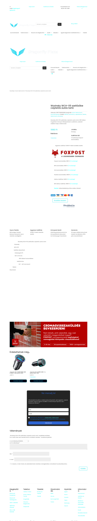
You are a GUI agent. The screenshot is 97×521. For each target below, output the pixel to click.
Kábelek (55, 32)
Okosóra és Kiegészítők (37, 32)
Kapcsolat (32, 6)
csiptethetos (78, 114)
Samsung (66, 503)
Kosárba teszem (60, 200)
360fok (66, 114)
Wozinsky (60, 116)
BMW (52, 493)
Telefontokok (24, 32)
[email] (48, 413)
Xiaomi (66, 506)
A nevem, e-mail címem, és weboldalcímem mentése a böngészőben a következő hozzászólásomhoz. (39, 464)
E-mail (12, 459)
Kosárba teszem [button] (18, 381)
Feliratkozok (48, 423)
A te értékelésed (14, 441)
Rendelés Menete (82, 513)
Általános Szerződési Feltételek (81, 502)
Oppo (65, 500)
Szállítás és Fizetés (48, 6)
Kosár (79, 510)
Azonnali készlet (14, 32)
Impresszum (81, 493)
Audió (48, 32)
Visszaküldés (81, 515)
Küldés (83, 469)
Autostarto (72, 114)
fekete (84, 114)
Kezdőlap (12, 91)
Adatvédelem (81, 507)
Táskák (85, 32)
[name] (48, 409)
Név (11, 454)
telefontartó (54, 116)
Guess (52, 502)
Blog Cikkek (74, 23)
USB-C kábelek (14, 502)
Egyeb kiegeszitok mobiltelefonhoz (70, 32)
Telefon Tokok (27, 491)
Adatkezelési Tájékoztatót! (52, 417)
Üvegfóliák (26, 499)
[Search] (59, 24)
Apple (65, 491)
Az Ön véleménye (15, 443)
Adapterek (26, 506)
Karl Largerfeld (55, 499)
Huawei (66, 497)
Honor (66, 494)
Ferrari (52, 496)
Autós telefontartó (20, 91)
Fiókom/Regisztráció (67, 61)
